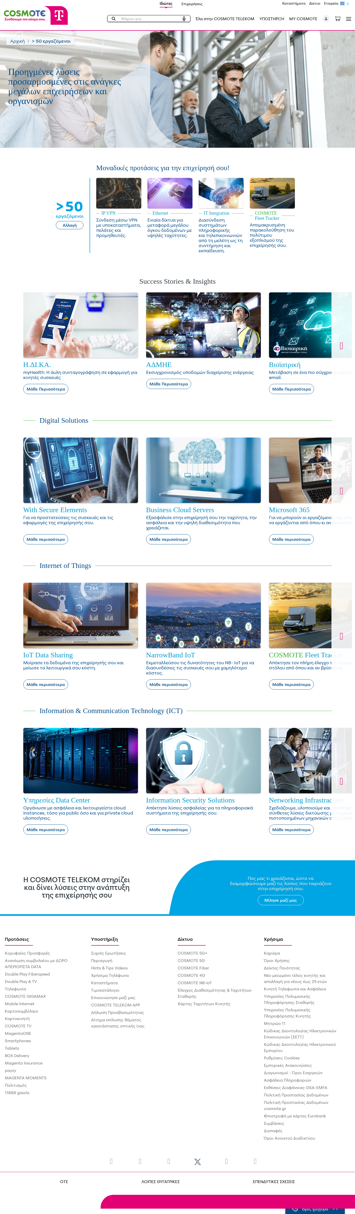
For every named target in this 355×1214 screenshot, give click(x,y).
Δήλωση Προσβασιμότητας (117, 1012)
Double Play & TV (21, 981)
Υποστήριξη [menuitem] (104, 939)
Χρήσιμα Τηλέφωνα (110, 975)
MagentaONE (18, 1033)
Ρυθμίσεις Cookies (282, 1057)
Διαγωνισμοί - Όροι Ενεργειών (293, 1072)
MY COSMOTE (303, 18)
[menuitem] (111, 1161)
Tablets (12, 1048)
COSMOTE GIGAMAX (25, 996)
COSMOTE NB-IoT (195, 982)
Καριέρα (272, 953)
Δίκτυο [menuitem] (185, 939)
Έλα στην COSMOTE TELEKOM (225, 18)
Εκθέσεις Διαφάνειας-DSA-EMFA (295, 1087)
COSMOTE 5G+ (192, 953)
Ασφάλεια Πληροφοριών (287, 1080)
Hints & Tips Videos (109, 967)
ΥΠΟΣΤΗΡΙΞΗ (272, 18)
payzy (10, 1070)
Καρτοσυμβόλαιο (21, 1011)
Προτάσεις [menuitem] (17, 939)
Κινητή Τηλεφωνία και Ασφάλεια (295, 988)
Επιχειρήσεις (192, 4)
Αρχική (17, 40)
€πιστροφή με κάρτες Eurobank (295, 1115)
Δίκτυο (314, 3)
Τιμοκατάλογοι (105, 990)
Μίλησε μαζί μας (280, 900)
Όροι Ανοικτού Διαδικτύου (289, 1138)
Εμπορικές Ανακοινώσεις (288, 1065)
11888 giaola (17, 1092)
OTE (64, 1181)
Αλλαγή (70, 225)
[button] (326, 18)
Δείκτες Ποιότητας (282, 967)
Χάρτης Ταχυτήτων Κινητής (204, 1003)
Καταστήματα (294, 3)
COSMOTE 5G (191, 960)
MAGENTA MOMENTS (26, 1077)
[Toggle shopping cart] (340, 18)
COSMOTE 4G (191, 975)
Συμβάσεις (274, 1123)
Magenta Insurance (23, 1063)
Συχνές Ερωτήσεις (108, 953)
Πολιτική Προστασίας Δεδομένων (296, 1094)
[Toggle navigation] (347, 18)
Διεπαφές (273, 1130)
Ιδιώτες (166, 3)
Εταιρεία (331, 3)
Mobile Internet (20, 1003)
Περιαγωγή (101, 960)
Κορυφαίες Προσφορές (27, 953)
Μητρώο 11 (274, 1023)
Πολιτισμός (16, 1085)
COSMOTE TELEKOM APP (115, 1004)
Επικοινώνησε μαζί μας (113, 997)
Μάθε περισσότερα (46, 539)
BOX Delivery (17, 1055)
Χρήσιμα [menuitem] (273, 939)
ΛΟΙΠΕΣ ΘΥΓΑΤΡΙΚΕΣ (161, 1181)
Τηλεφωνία (15, 988)
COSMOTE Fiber (193, 967)
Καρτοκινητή (17, 1018)
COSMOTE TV (18, 1025)
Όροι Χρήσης (277, 960)
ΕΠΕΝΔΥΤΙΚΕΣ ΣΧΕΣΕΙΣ (274, 1181)
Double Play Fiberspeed (27, 974)
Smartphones (18, 1040)
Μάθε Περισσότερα (46, 389)
